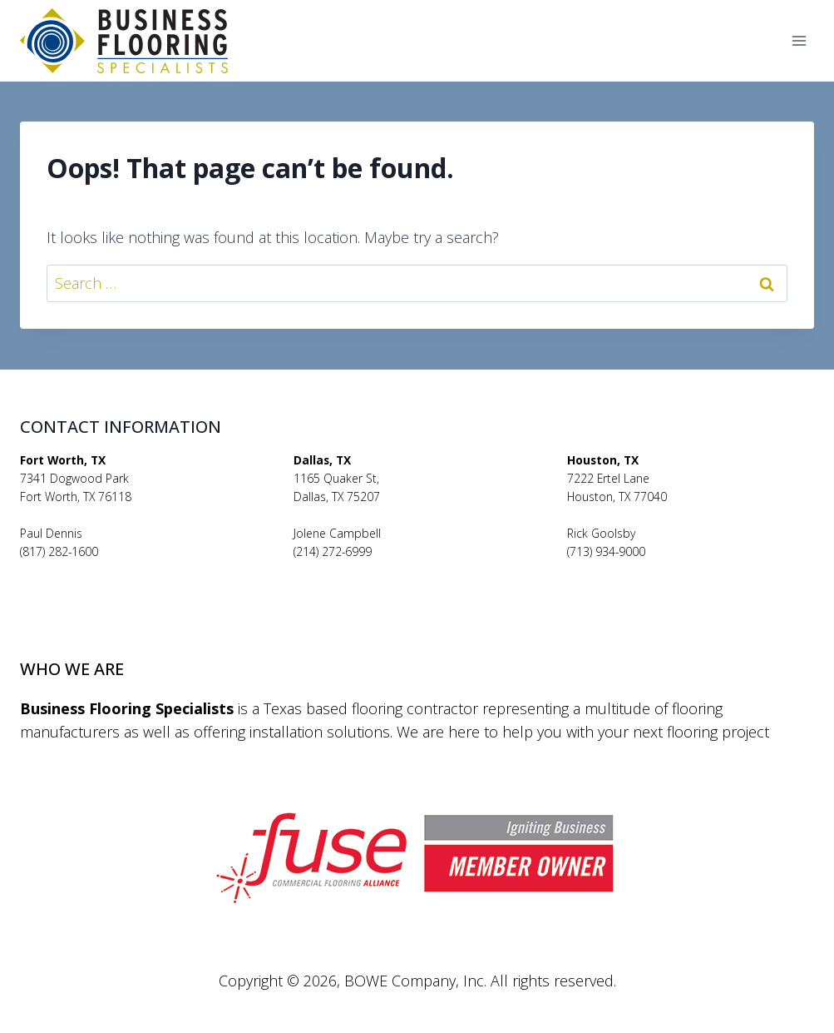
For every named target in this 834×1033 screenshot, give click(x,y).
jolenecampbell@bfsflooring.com (382, 571)
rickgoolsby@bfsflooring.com (644, 571)
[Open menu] (798, 41)
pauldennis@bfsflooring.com (96, 571)
